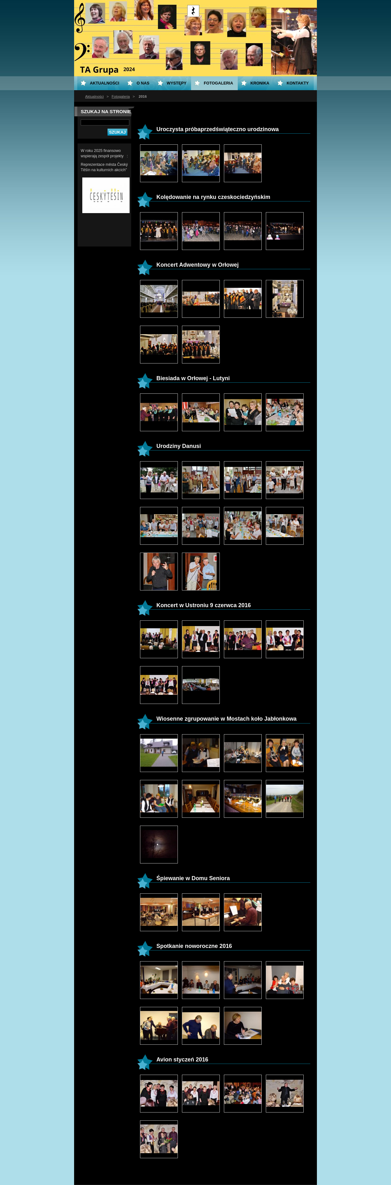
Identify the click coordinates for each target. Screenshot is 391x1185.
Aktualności (94, 96)
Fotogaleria (121, 96)
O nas (143, 83)
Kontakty (298, 83)
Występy (177, 83)
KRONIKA (259, 83)
